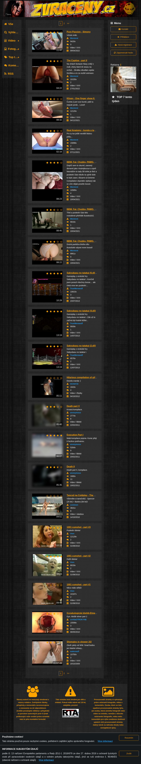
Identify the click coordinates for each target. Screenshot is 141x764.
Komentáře (13, 65)
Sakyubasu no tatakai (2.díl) (81, 346)
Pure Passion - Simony (78, 32)
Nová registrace (123, 45)
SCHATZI (74, 384)
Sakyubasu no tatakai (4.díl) (81, 311)
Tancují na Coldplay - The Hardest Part (87, 495)
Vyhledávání (14, 32)
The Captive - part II (77, 60)
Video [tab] (9, 40)
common (74, 505)
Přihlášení (123, 37)
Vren (72, 533)
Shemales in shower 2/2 (79, 642)
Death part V (73, 406)
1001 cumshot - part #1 (78, 584)
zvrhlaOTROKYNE (78, 619)
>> (68, 23)
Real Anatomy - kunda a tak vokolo (85, 130)
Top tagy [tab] (12, 57)
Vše (8, 24)
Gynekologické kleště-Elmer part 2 (85, 613)
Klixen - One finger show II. (81, 98)
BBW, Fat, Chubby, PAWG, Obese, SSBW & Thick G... (94, 162)
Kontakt (123, 29)
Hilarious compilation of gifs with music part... (91, 377)
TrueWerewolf (76, 288)
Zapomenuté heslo (123, 53)
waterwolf (74, 651)
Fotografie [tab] (12, 48)
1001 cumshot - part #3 (78, 527)
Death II (71, 466)
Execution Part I (75, 435)
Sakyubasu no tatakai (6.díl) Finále (85, 273)
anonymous (75, 412)
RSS (8, 73)
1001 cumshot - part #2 (78, 556)
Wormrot (74, 38)
